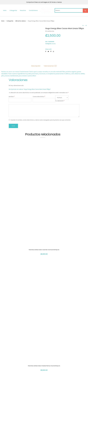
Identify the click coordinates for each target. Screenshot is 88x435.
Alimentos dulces (20, 21)
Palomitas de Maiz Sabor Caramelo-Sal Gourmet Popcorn (44, 196)
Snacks (54, 43)
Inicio (4, 10)
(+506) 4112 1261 (66, 411)
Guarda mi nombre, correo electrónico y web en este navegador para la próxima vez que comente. (41, 120)
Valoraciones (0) (50, 66)
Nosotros (23, 10)
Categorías (13, 10)
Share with (48, 49)
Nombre (12, 96)
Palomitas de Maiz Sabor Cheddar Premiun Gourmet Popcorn (44, 260)
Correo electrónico (39, 96)
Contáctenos (33, 10)
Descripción (35, 66)
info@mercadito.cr (67, 415)
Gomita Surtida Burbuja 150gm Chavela (44, 386)
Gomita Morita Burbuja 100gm (44, 323)
